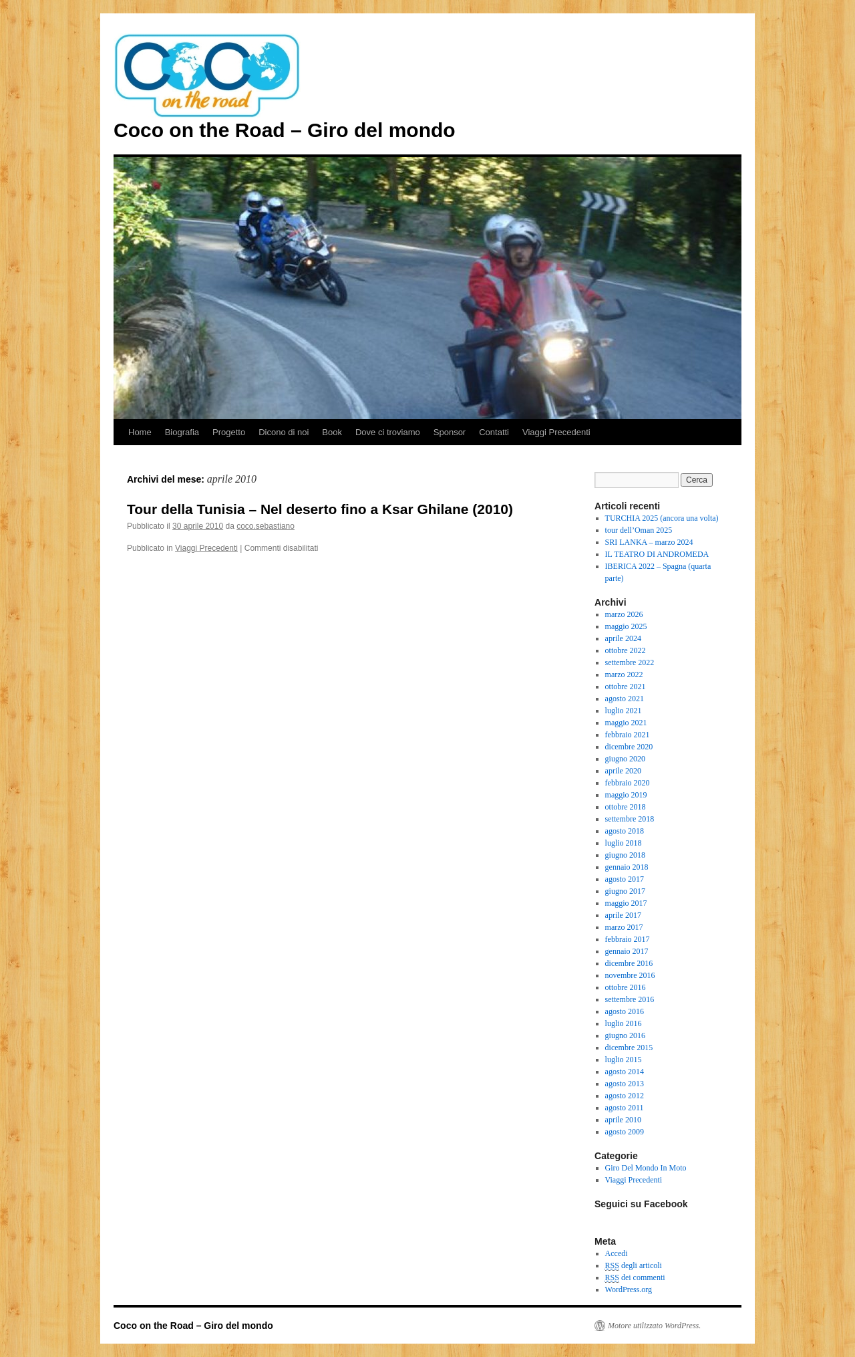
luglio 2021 (623, 710)
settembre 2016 (630, 999)
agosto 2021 (624, 698)
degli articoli (633, 1266)
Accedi (616, 1253)
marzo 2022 (624, 674)
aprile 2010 (623, 1119)
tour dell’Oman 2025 (639, 530)
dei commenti (635, 1278)
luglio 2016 (623, 1023)
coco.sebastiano (265, 526)
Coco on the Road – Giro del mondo (285, 130)
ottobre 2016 (625, 987)
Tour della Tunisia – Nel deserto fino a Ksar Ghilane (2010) (320, 509)
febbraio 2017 (627, 939)
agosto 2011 (624, 1107)
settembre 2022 (630, 662)
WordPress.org (628, 1289)
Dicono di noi (284, 432)
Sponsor (450, 432)
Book (332, 432)
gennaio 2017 (627, 951)
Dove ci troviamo (387, 432)
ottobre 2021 (625, 686)
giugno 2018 (625, 855)
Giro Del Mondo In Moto (646, 1168)
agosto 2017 (624, 879)
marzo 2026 (624, 614)
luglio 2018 (623, 843)
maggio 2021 (626, 722)
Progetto (228, 432)
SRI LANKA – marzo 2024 (649, 542)
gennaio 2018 (627, 867)
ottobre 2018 (625, 807)
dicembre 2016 (629, 963)
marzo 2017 (624, 927)
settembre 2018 (630, 819)
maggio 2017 (626, 903)
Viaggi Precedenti (556, 432)
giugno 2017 (625, 891)
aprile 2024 (623, 638)
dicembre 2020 (629, 746)
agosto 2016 (624, 1011)
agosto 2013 (624, 1083)
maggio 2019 (626, 794)
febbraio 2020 (627, 782)
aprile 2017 (623, 915)
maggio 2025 (626, 626)
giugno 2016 (625, 1035)
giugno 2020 (625, 758)
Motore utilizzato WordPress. (654, 1325)
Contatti (494, 432)
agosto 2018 (624, 831)
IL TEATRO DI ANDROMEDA (657, 554)
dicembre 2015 (629, 1047)
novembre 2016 (630, 975)
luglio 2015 (623, 1059)
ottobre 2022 (625, 650)
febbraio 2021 (627, 734)
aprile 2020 (623, 770)
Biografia (182, 432)
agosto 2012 (624, 1095)
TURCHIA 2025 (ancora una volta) (662, 518)
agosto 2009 (624, 1131)
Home (140, 432)
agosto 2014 (624, 1071)
